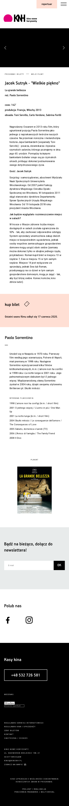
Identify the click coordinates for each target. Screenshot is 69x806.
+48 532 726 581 (26, 675)
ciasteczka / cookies (16, 738)
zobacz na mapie (13, 765)
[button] (64, 48)
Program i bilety (14, 74)
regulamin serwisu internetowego (24, 723)
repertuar (47, 4)
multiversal (48, 792)
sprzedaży (29, 727)
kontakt (9, 734)
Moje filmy (37, 74)
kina (19, 727)
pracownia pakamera (26, 792)
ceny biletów (11, 731)
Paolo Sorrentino (19, 95)
